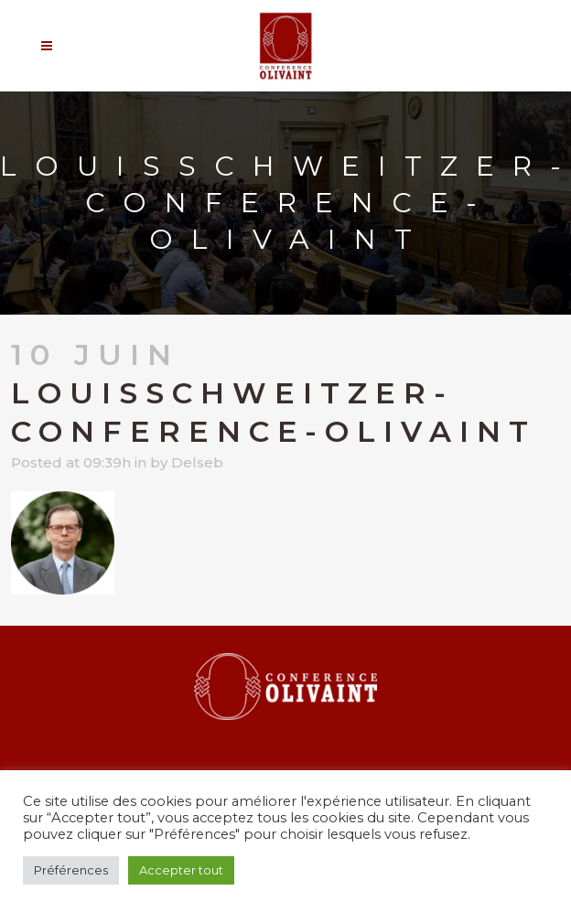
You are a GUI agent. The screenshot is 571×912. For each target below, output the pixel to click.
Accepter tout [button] (181, 870)
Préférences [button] (71, 870)
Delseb (197, 462)
